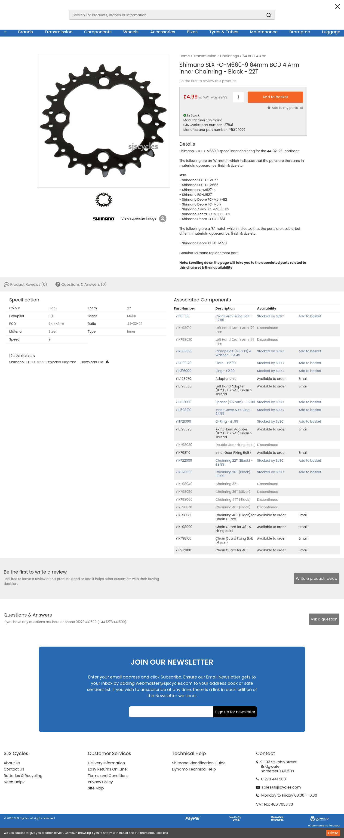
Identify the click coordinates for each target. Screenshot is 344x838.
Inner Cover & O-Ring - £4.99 (233, 412)
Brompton (299, 32)
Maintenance (264, 32)
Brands (25, 32)
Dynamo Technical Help (194, 769)
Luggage (331, 32)
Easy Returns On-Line (107, 769)
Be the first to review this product (207, 81)
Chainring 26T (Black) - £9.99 (234, 474)
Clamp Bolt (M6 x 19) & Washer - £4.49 (233, 353)
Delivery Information (106, 763)
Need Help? (14, 782)
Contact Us (14, 769)
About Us (12, 763)
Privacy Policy (100, 782)
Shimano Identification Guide (199, 763)
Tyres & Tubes (223, 32)
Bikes (192, 32)
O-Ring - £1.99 (226, 421)
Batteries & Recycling (23, 775)
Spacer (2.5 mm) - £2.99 (235, 402)
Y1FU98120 (183, 363)
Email (303, 378)
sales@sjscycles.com (281, 787)
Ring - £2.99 (225, 370)
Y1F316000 (183, 370)
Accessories (162, 32)
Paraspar (334, 825)
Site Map (96, 788)
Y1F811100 (183, 316)
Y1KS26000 (184, 472)
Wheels (130, 32)
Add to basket (310, 316)
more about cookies (154, 833)
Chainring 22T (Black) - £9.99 (234, 462)
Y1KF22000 (184, 460)
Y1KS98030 (184, 351)
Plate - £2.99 (225, 363)
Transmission (59, 32)
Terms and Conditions (108, 775)
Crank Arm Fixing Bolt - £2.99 (233, 318)
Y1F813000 (183, 402)
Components (98, 32)
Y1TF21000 (183, 421)
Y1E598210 (183, 410)
